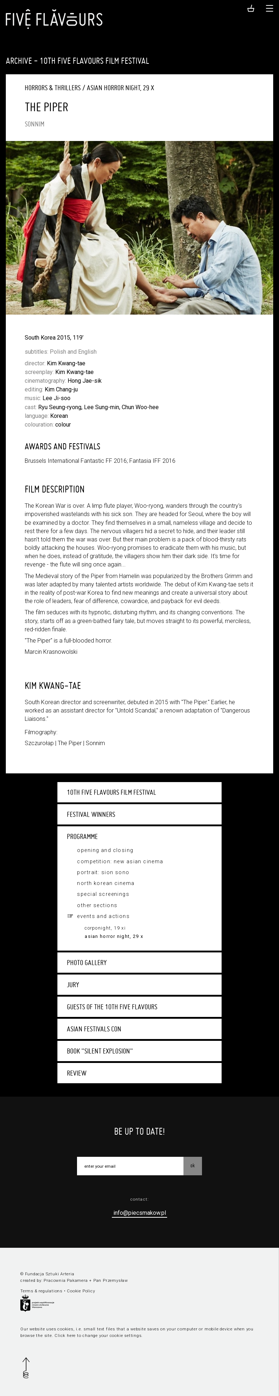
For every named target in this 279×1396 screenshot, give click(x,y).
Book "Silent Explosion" (100, 1051)
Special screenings (103, 894)
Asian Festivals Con (94, 1029)
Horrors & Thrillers (53, 87)
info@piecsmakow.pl (139, 1212)
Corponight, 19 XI (105, 928)
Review (76, 1073)
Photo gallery (87, 962)
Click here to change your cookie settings (97, 1335)
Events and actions (103, 916)
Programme (82, 836)
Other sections (97, 905)
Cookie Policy (81, 1291)
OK (192, 1165)
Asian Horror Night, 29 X (114, 936)
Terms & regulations (41, 1291)
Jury (73, 984)
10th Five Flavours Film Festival (111, 792)
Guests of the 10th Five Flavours (112, 1006)
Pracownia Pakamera (66, 1280)
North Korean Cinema (105, 883)
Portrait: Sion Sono (103, 872)
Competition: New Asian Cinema (120, 861)
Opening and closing (105, 850)
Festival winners (91, 814)
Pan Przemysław (110, 1280)
